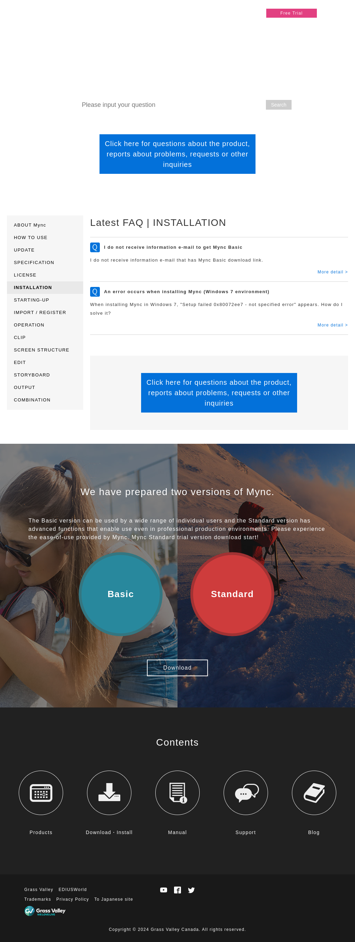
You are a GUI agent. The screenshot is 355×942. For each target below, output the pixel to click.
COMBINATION (32, 399)
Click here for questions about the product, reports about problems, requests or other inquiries (177, 154)
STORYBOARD (32, 374)
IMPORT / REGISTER (40, 312)
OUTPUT (24, 387)
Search (278, 105)
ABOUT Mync (30, 225)
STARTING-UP (31, 300)
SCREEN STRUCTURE (41, 350)
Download (177, 668)
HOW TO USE (30, 237)
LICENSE (25, 275)
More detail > (333, 272)
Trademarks (37, 899)
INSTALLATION (33, 287)
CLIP (20, 337)
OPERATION (29, 325)
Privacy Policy (73, 899)
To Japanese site (113, 899)
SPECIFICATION (34, 262)
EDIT (20, 362)
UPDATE (24, 250)
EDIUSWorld (73, 889)
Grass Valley (38, 889)
